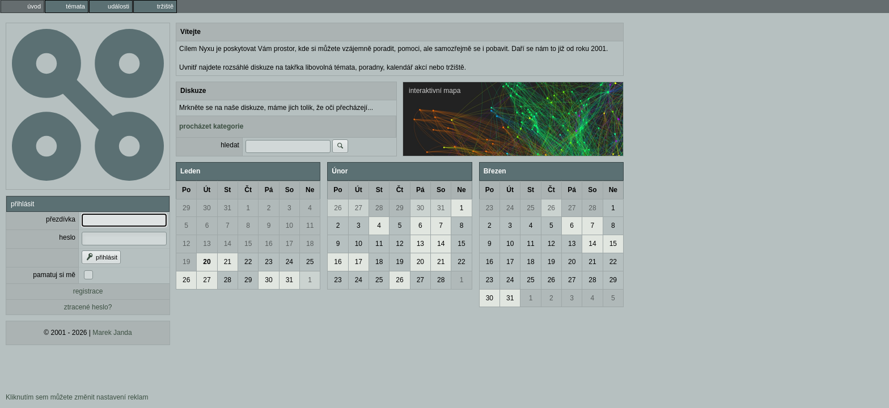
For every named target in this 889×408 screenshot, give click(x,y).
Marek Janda (112, 333)
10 (289, 226)
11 (310, 226)
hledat (230, 145)
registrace (88, 291)
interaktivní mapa (434, 91)
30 (206, 208)
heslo (67, 237)
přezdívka (60, 219)
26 (186, 280)
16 (268, 244)
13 (206, 244)
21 (227, 262)
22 (248, 262)
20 (206, 262)
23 (268, 262)
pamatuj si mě (54, 275)
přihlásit (101, 257)
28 (227, 280)
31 (227, 208)
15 (248, 244)
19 (186, 262)
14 (227, 244)
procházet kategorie (211, 126)
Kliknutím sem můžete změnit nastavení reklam (77, 397)
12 (186, 244)
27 (206, 280)
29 (186, 208)
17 (289, 244)
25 (310, 262)
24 (289, 262)
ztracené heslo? (88, 307)
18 (310, 244)
